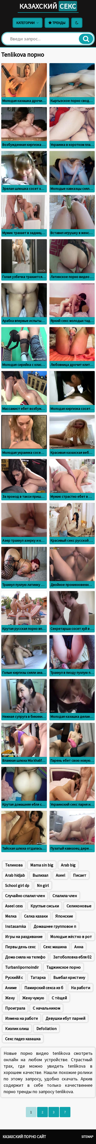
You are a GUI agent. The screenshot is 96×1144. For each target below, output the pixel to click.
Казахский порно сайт (24, 1136)
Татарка (38, 977)
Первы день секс (20, 946)
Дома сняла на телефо (25, 957)
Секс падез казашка (22, 1038)
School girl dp (17, 885)
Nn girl (43, 885)
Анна (78, 946)
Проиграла (15, 1008)
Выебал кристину (69, 977)
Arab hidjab (15, 875)
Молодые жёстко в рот (71, 936)
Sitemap (87, 1137)
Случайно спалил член (25, 895)
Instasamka (15, 926)
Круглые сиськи (44, 905)
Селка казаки (36, 916)
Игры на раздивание (23, 936)
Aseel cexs (14, 905)
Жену (10, 997)
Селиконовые (79, 905)
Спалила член (64, 895)
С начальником (46, 1008)
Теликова (14, 865)
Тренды (56, 22)
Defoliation (46, 1028)
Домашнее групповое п (55, 926)
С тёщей (59, 997)
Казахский (48, 6)
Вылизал (40, 875)
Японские (64, 916)
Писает (79, 875)
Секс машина (55, 946)
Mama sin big (41, 865)
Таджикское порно (63, 967)
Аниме (11, 987)
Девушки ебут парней (65, 1018)
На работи (80, 987)
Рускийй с (14, 977)
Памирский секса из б (43, 987)
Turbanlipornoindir (22, 967)
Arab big (68, 865)
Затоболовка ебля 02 (72, 957)
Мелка (10, 916)
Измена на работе (21, 1018)
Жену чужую (33, 997)
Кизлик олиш (17, 1028)
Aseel (60, 875)
